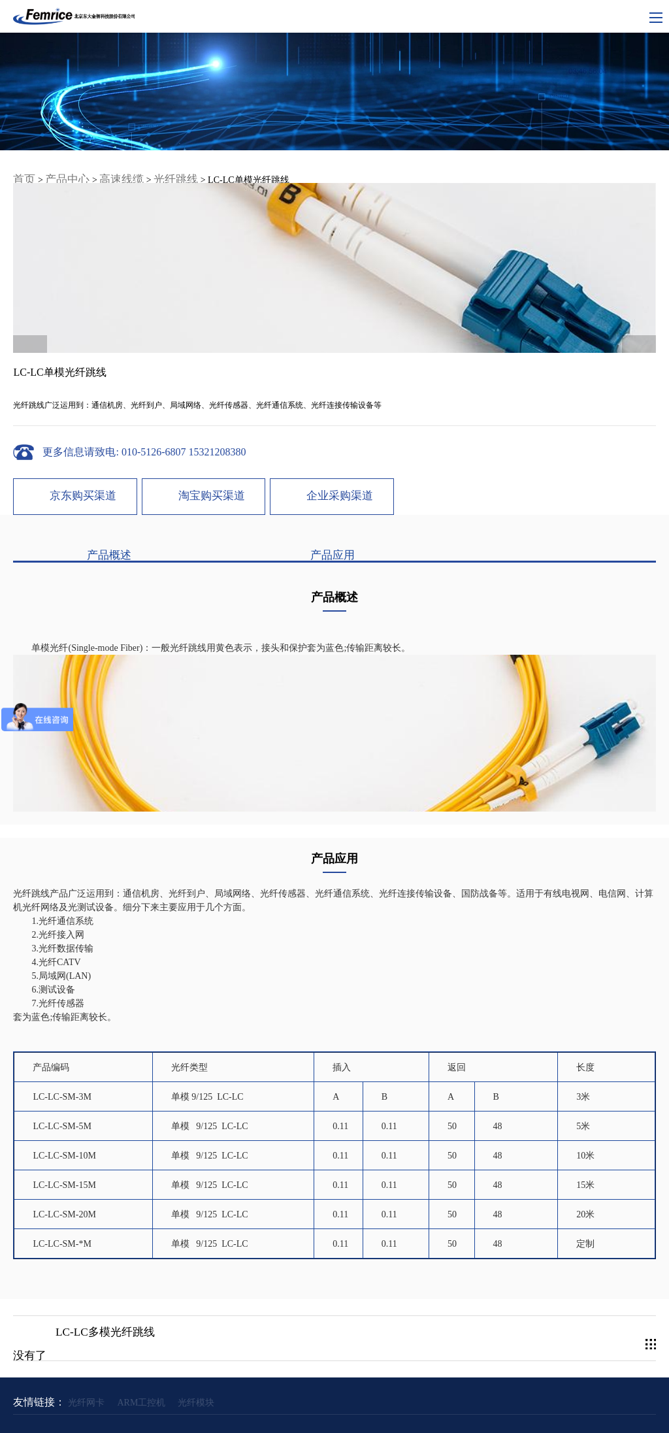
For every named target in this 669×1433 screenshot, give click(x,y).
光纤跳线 (152, 166)
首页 (22, 166)
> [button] (644, 267)
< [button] (24, 267)
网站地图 (272, 1400)
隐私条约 (355, 1400)
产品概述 (78, 552)
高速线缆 (106, 166)
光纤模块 (196, 1378)
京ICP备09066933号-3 (394, 1416)
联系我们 (396, 1400)
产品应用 (206, 552)
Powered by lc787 (460, 1416)
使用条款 (313, 1400)
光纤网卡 (86, 1378)
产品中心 (59, 166)
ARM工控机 (141, 1378)
